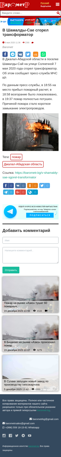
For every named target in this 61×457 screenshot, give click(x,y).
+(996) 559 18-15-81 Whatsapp (20, 427)
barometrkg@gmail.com (44, 419)
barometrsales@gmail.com (18, 423)
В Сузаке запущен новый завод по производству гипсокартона (26, 383)
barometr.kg (43, 410)
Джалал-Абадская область (23, 164)
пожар (16, 157)
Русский (45, 3)
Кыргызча (46, 6)
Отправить (11, 270)
